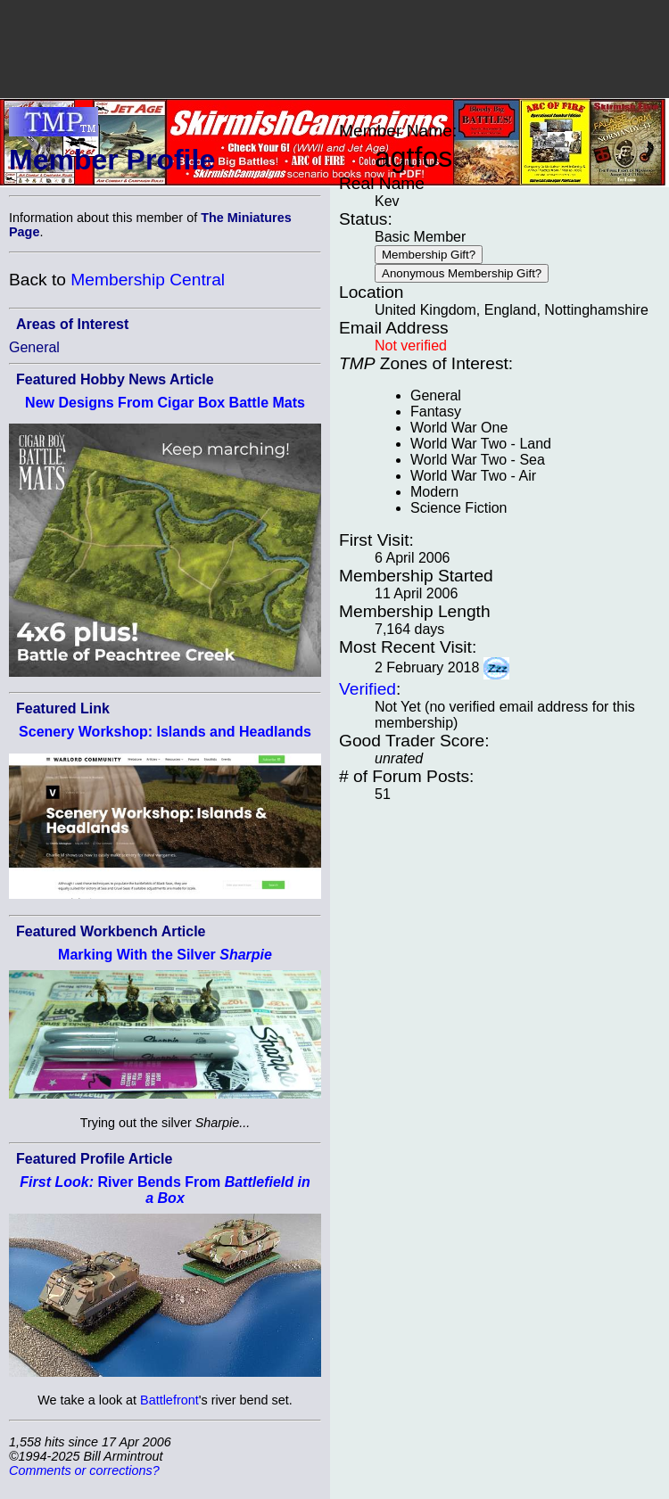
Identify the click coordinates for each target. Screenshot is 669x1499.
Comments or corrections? (84, 1470)
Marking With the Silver (165, 954)
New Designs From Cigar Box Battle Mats (165, 402)
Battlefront (169, 1400)
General (34, 347)
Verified (367, 688)
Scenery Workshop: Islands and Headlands (165, 731)
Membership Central (147, 279)
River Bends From (165, 1190)
